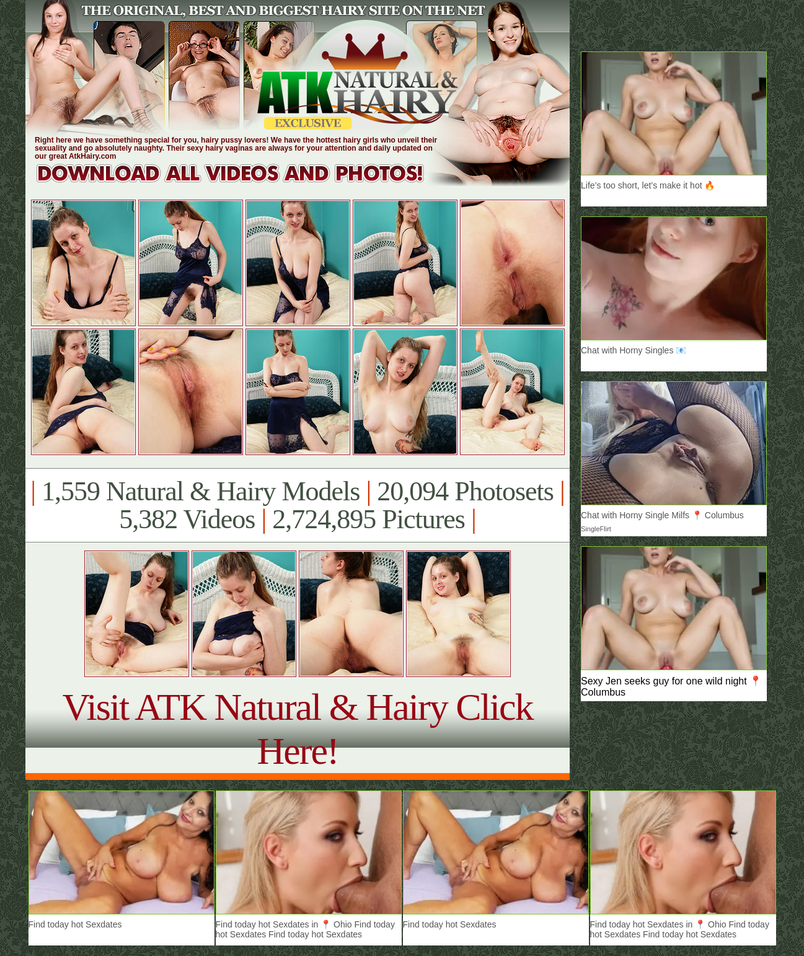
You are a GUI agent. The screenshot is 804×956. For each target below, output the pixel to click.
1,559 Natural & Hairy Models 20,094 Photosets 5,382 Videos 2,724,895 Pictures (297, 505)
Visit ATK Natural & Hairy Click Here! (297, 729)
